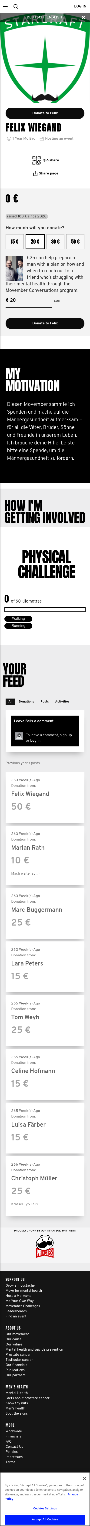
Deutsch (35, 17)
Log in (35, 741)
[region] (45, 1499)
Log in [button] (80, 6)
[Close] (84, 1478)
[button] (5, 6)
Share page (45, 173)
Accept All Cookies (45, 1519)
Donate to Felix (45, 323)
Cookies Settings (45, 1508)
